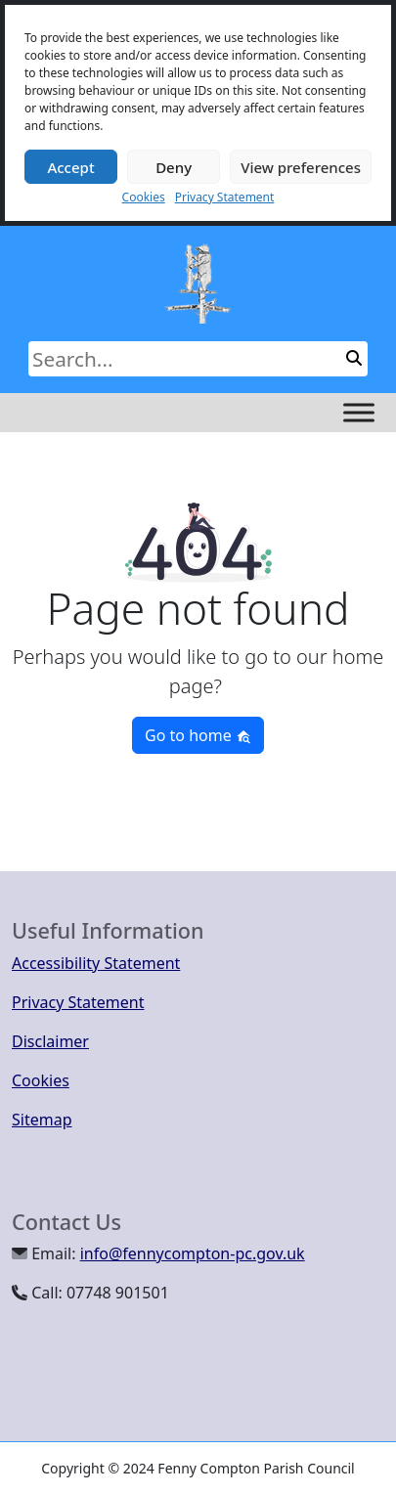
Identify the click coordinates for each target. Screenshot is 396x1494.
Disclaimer (50, 1041)
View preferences (301, 167)
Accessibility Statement (96, 963)
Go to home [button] (198, 735)
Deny (173, 167)
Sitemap (42, 1119)
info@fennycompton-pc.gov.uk (192, 1253)
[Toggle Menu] (358, 412)
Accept (70, 167)
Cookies (143, 197)
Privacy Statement (225, 197)
